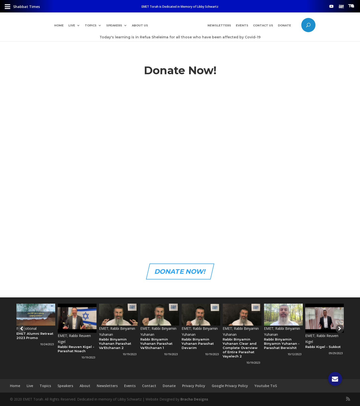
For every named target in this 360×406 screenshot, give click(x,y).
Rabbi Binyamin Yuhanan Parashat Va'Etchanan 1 (156, 343)
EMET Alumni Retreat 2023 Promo (34, 336)
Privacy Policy (193, 385)
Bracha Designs (194, 399)
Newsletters (219, 25)
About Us (140, 25)
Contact (149, 385)
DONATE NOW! (180, 271)
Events (242, 25)
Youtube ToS (266, 385)
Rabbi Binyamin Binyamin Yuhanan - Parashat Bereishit (282, 343)
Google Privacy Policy (230, 385)
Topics (91, 25)
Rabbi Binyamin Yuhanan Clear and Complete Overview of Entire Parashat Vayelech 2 (240, 347)
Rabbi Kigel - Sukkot (323, 347)
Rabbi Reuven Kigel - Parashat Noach (76, 349)
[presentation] (21, 329)
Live (71, 25)
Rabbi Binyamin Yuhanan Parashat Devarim (198, 343)
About (85, 385)
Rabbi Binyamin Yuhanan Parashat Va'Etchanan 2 (115, 343)
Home (59, 25)
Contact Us (263, 25)
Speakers (114, 25)
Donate (284, 25)
